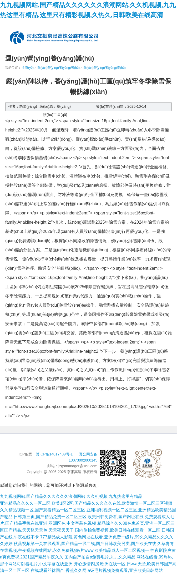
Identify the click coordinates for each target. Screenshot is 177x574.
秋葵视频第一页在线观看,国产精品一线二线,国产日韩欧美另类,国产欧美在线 (85, 543)
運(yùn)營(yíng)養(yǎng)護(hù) (58, 68)
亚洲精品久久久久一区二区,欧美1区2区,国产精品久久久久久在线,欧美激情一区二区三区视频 (86, 503)
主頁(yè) (28, 68)
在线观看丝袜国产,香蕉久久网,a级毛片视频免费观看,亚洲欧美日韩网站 (97, 570)
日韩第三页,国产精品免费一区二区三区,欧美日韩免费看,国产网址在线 (78, 516)
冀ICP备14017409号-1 (55, 454)
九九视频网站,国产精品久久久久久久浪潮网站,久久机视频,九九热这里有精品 (71, 496)
